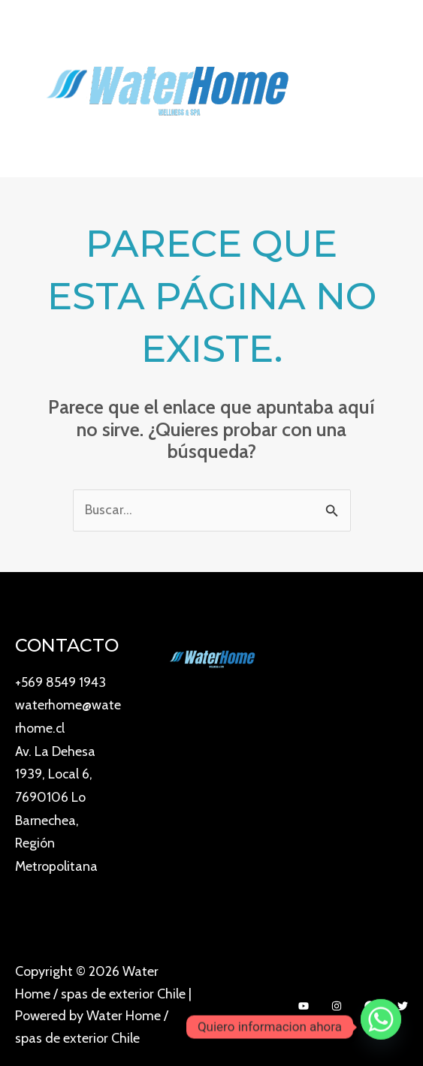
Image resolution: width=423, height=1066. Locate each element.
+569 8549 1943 (61, 681)
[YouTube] (303, 999)
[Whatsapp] (381, 1027)
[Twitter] (402, 999)
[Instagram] (336, 999)
